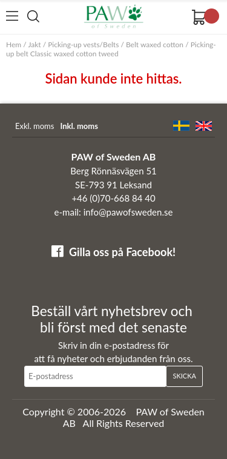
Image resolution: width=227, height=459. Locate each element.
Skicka (184, 376)
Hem (13, 44)
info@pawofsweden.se (128, 211)
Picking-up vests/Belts (83, 44)
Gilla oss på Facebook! (122, 252)
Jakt (34, 44)
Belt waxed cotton (154, 44)
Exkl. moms (34, 126)
